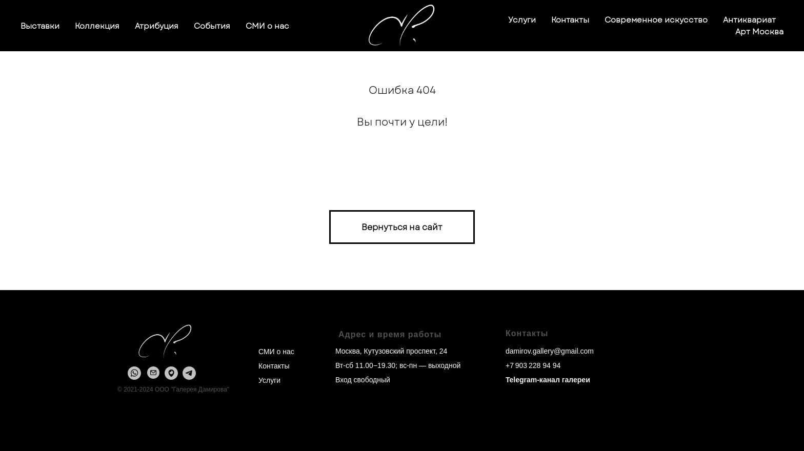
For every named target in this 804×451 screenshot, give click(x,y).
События (212, 26)
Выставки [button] (40, 26)
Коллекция (97, 26)
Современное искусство (656, 20)
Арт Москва (759, 31)
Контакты (570, 20)
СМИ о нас (267, 26)
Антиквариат (749, 20)
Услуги (522, 20)
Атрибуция (156, 26)
